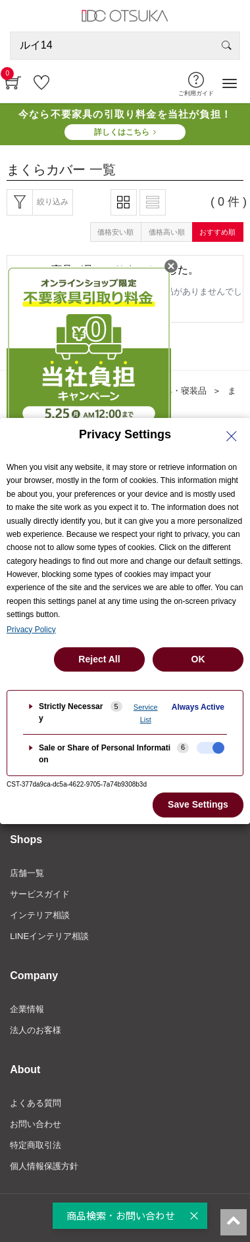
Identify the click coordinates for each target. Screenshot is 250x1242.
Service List (146, 713)
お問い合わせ (35, 1124)
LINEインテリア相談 (49, 936)
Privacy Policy (31, 629)
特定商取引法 (35, 1145)
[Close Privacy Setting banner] (231, 436)
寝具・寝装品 (181, 391)
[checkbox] (210, 748)
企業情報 (27, 1009)
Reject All (99, 659)
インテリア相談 (40, 915)
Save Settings (198, 804)
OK (198, 659)
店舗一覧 (27, 873)
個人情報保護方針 (44, 1166)
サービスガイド (40, 894)
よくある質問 (35, 1103)
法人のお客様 (35, 1030)
